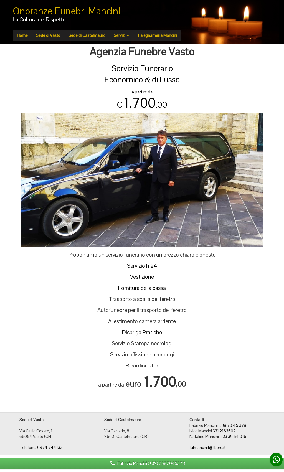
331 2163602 (224, 430)
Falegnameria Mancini (157, 35)
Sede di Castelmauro (87, 35)
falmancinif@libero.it (207, 447)
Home (22, 35)
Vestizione (142, 276)
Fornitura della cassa (142, 287)
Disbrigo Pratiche (142, 332)
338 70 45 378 (232, 425)
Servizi (122, 35)
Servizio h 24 (142, 265)
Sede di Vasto (48, 35)
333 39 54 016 (233, 436)
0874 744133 (49, 447)
